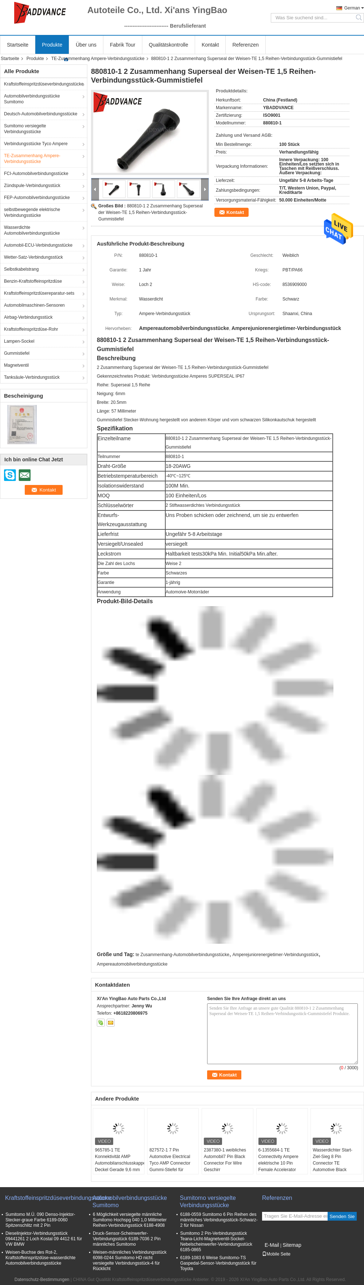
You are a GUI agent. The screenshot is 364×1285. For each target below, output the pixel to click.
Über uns (86, 45)
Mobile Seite (276, 1254)
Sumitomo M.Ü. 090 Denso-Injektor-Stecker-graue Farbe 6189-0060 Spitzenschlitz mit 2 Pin (40, 1220)
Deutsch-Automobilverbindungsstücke (40, 113)
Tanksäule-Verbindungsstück (32, 377)
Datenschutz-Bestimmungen (42, 1279)
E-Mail (272, 1245)
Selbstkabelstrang (21, 269)
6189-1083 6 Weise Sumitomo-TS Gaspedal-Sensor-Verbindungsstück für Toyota (218, 1263)
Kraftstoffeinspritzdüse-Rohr (31, 329)
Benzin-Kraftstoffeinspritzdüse (33, 281)
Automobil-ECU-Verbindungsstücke (38, 245)
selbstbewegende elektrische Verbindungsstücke (32, 212)
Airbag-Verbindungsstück (28, 317)
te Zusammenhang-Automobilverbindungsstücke (182, 954)
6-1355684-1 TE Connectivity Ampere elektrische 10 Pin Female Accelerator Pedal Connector (278, 1163)
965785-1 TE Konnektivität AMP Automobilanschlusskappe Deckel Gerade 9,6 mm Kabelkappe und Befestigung (119, 1166)
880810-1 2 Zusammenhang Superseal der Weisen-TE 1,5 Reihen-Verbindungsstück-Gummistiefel (150, 212)
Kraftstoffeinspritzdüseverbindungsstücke (44, 84)
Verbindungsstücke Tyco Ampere (36, 143)
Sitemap (291, 1245)
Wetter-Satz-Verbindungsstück (33, 257)
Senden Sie (342, 1216)
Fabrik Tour (122, 45)
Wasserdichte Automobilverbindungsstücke (32, 230)
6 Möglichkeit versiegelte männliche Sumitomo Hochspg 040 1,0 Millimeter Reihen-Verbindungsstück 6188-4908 (130, 1220)
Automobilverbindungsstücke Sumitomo (32, 99)
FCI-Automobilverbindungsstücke (36, 173)
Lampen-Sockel (19, 341)
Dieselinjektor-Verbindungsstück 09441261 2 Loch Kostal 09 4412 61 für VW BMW (43, 1239)
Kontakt (210, 45)
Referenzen (245, 45)
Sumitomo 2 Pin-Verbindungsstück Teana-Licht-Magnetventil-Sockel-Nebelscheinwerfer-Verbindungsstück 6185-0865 (216, 1241)
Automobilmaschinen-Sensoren (34, 305)
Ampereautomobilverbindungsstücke (132, 964)
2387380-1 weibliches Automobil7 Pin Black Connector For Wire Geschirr (225, 1159)
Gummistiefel (16, 353)
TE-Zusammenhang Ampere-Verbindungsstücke (98, 58)
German (352, 8)
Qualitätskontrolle (168, 45)
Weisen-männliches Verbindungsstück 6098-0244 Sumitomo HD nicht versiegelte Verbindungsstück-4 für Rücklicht (130, 1260)
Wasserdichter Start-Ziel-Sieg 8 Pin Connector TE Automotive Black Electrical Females (332, 1163)
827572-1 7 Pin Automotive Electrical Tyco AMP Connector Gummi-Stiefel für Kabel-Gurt (169, 1163)
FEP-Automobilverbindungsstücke (37, 197)
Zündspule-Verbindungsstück (32, 185)
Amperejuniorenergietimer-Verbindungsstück (275, 954)
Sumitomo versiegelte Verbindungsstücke (25, 128)
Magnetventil (16, 365)
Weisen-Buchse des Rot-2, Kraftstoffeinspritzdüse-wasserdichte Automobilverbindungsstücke (40, 1258)
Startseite (17, 45)
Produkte (52, 45)
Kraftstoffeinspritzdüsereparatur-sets (39, 293)
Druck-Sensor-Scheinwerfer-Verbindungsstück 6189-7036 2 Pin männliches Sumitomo (127, 1239)
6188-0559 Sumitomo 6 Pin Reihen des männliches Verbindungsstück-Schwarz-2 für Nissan (219, 1220)
